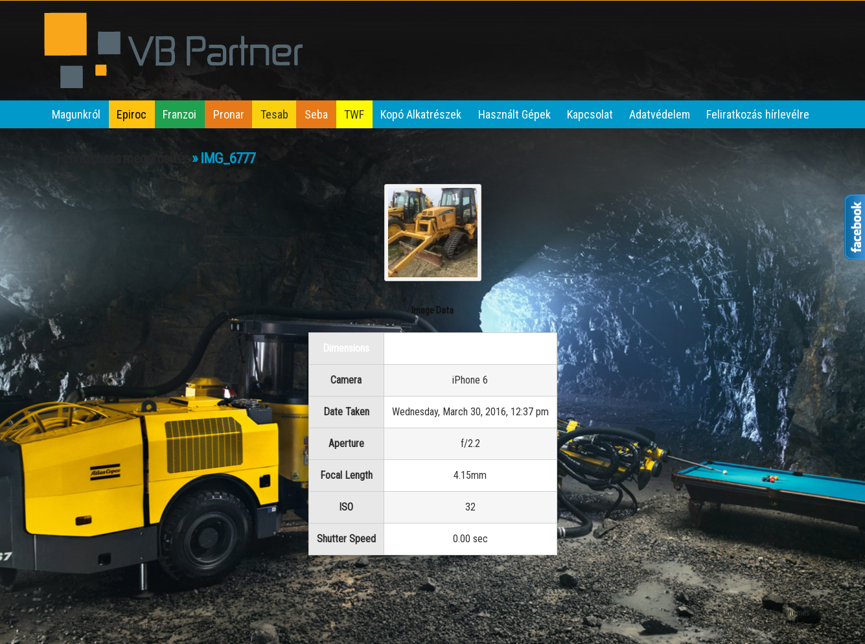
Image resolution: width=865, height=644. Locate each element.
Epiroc (131, 114)
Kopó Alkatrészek (420, 114)
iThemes (796, 612)
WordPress (792, 625)
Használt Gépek (514, 114)
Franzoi (179, 114)
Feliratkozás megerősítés (122, 158)
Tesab (274, 114)
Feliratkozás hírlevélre (757, 114)
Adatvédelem (659, 114)
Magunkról (76, 114)
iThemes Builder (744, 612)
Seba (316, 114)
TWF (354, 114)
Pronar (228, 114)
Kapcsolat (590, 114)
